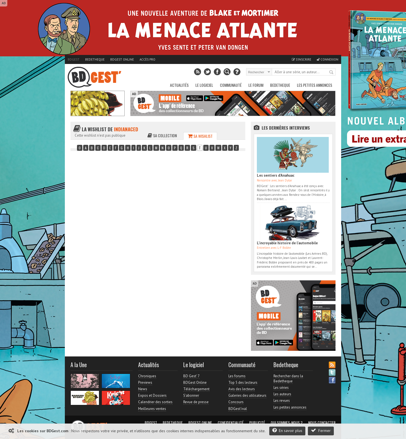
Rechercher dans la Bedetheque (288, 378)
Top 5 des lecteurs (242, 382)
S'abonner (191, 395)
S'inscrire (301, 59)
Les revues (281, 400)
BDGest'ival (237, 408)
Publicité (257, 422)
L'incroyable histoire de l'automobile (287, 243)
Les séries (281, 387)
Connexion (327, 59)
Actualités (179, 85)
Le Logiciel (204, 85)
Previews (145, 382)
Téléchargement (196, 389)
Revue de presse (196, 402)
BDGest (74, 59)
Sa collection (162, 135)
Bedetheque (95, 59)
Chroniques (147, 376)
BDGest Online (122, 59)
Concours (236, 402)
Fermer (321, 430)
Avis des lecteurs (241, 389)
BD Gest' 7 (191, 376)
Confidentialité (231, 422)
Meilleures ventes (152, 408)
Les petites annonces (314, 85)
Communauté (231, 85)
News (142, 389)
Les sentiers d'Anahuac (275, 175)
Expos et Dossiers (152, 395)
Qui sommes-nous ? (287, 422)
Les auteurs (282, 394)
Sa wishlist (200, 136)
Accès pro (147, 59)
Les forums (237, 376)
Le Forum (255, 85)
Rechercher (331, 72)
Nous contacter (322, 422)
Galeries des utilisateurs (247, 395)
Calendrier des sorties (155, 402)
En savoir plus (287, 430)
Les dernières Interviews (286, 128)
